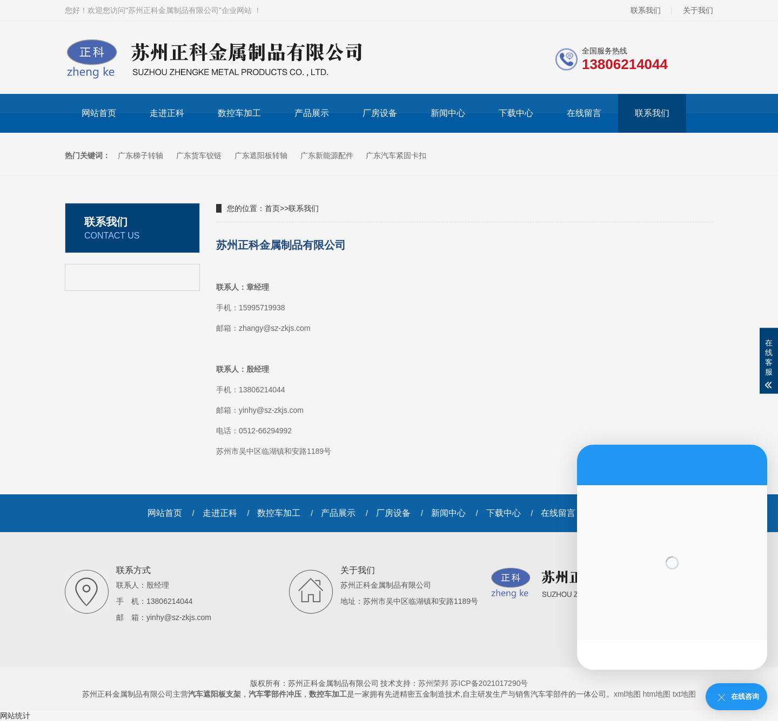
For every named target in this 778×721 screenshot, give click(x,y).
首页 (272, 208)
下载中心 (516, 113)
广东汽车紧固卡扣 (396, 155)
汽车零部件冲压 (275, 694)
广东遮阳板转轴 (262, 155)
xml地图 (627, 694)
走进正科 (167, 113)
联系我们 (646, 10)
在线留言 (584, 113)
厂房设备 (380, 113)
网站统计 (15, 715)
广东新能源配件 (328, 155)
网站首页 (99, 113)
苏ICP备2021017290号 (489, 683)
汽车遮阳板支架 (214, 694)
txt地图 (684, 694)
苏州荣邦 (433, 683)
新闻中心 (448, 113)
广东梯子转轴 (141, 155)
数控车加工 (239, 113)
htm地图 (656, 694)
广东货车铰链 (200, 155)
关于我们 (698, 10)
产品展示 (311, 113)
